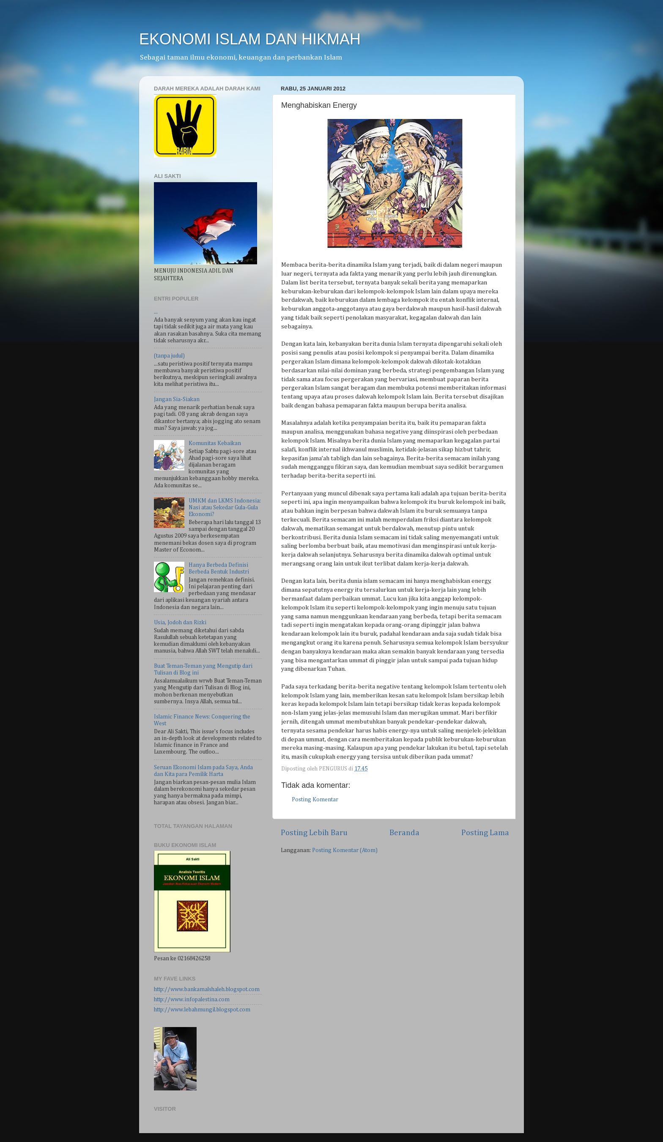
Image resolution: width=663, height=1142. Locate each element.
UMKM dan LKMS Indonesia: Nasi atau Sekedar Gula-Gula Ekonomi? (225, 507)
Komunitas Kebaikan (215, 443)
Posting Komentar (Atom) (345, 850)
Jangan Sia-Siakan (177, 399)
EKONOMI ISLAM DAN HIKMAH (250, 39)
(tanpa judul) (169, 356)
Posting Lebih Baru (314, 833)
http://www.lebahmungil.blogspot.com (202, 1010)
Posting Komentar (315, 800)
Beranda (404, 833)
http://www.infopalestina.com (192, 1000)
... (156, 312)
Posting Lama (485, 833)
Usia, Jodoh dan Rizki (180, 623)
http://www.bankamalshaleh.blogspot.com (207, 989)
